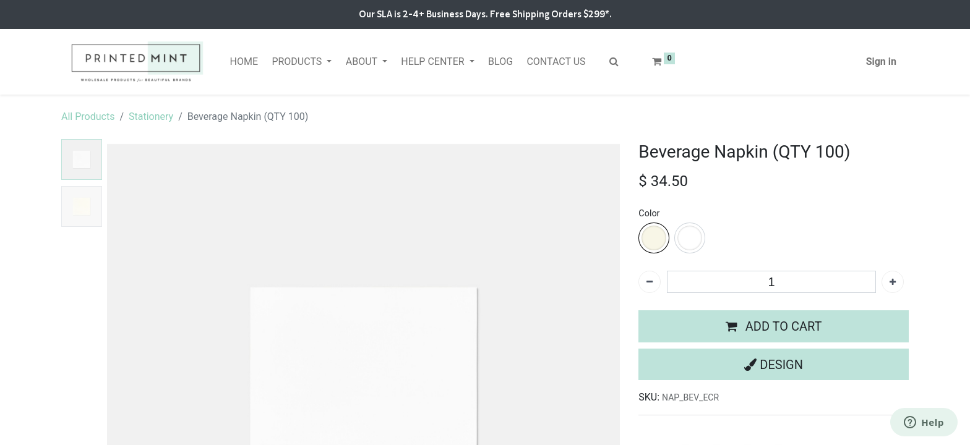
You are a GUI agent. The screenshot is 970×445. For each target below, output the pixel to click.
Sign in (881, 61)
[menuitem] (244, 61)
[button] (773, 326)
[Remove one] (649, 282)
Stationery (151, 116)
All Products (87, 116)
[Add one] (893, 282)
